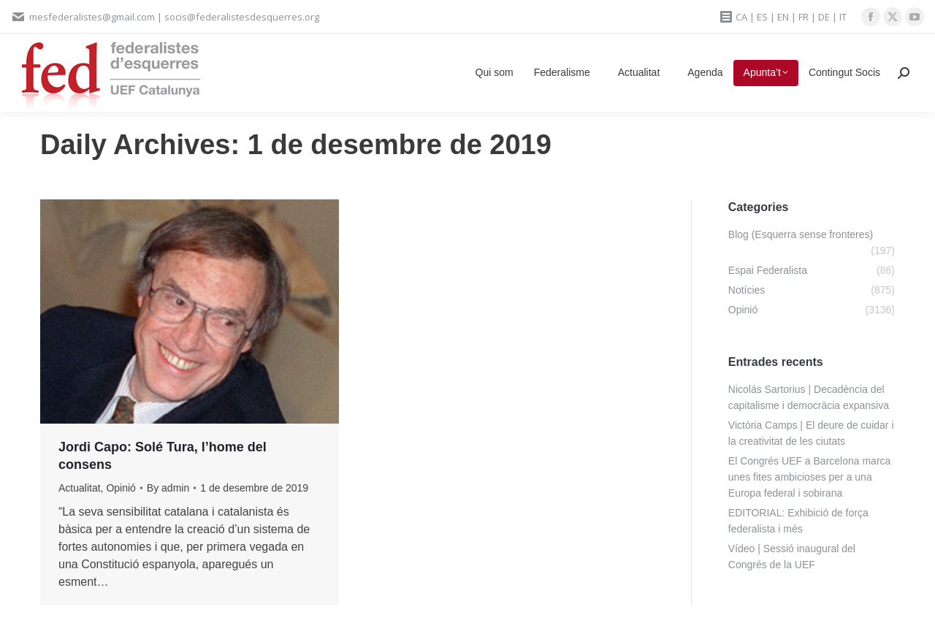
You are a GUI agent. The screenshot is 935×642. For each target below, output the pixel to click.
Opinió (120, 488)
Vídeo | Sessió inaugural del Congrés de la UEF (791, 556)
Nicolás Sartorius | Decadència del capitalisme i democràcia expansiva (808, 397)
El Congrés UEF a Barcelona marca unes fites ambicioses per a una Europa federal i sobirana (809, 477)
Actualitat (79, 488)
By (168, 488)
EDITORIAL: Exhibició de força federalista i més (798, 521)
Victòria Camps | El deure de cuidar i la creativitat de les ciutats (811, 433)
